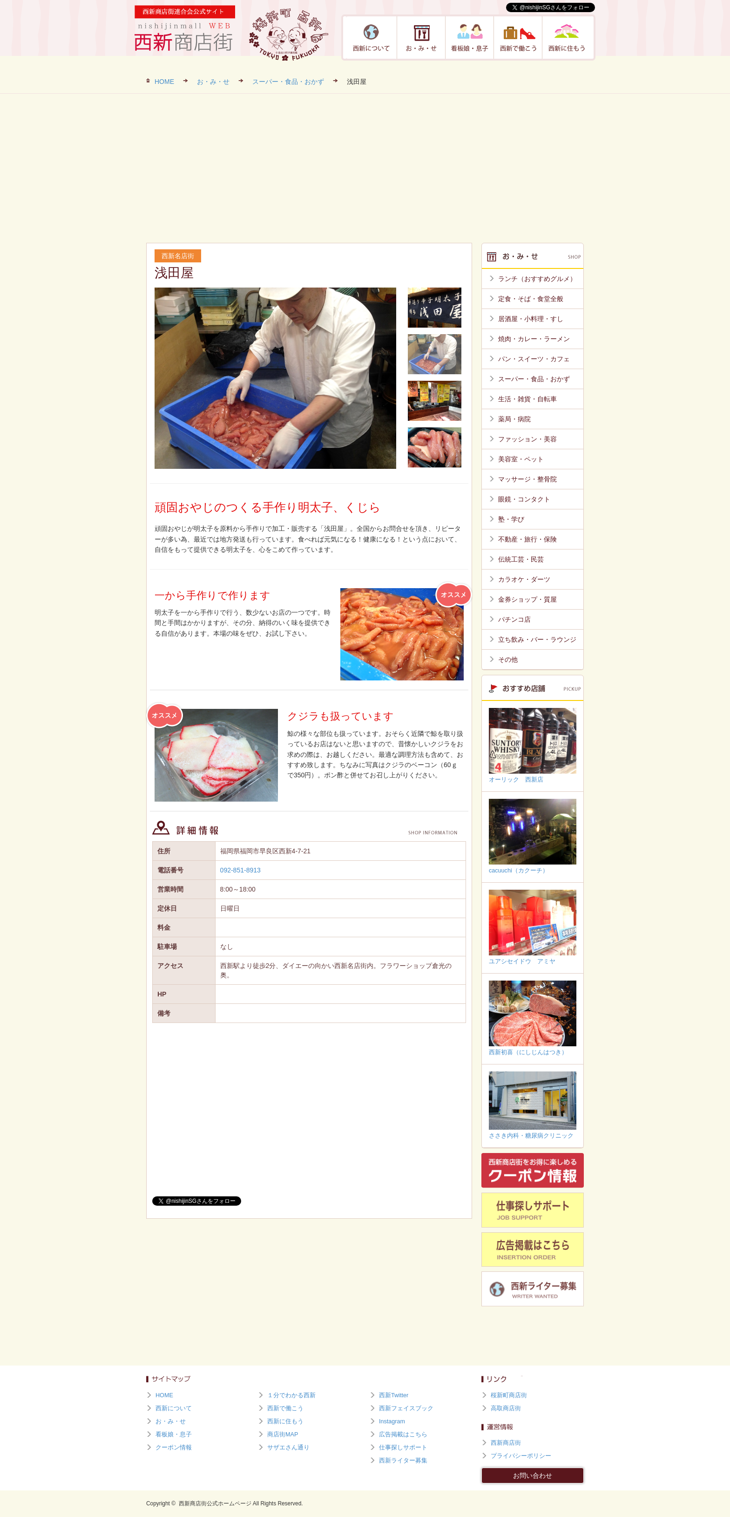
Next (386, 378)
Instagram (392, 1421)
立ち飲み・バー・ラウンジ (537, 639)
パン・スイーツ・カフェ (534, 359)
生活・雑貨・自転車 (527, 399)
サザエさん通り (288, 1447)
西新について (371, 37)
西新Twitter (393, 1395)
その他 (508, 659)
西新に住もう (566, 37)
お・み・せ (421, 37)
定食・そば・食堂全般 (530, 298)
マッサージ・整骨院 (527, 479)
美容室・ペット (521, 459)
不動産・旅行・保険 (527, 539)
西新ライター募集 (403, 1460)
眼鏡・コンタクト (524, 499)
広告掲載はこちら (403, 1434)
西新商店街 (506, 1443)
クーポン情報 (173, 1447)
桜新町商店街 (509, 1395)
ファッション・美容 (527, 439)
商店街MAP (282, 1434)
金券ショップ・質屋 (527, 599)
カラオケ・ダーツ (524, 579)
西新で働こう (518, 37)
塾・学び (511, 519)
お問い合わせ (532, 1475)
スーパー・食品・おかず (288, 81)
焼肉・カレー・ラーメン (534, 339)
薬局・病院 (514, 419)
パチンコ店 (514, 619)
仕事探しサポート (403, 1447)
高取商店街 (506, 1408)
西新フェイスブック (406, 1408)
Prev (169, 378)
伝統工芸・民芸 (521, 559)
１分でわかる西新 (291, 1395)
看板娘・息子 (470, 37)
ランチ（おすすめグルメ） (537, 278)
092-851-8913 (240, 870)
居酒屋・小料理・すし (530, 319)
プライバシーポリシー (521, 1456)
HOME (164, 81)
